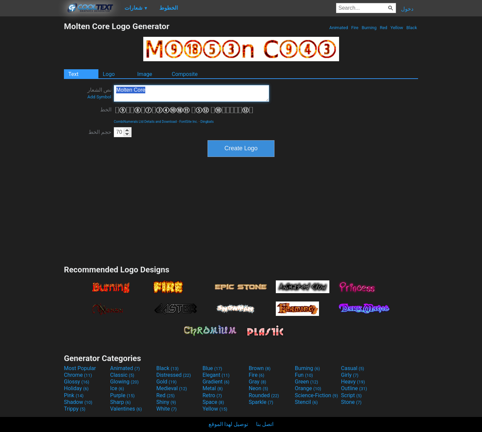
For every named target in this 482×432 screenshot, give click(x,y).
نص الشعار (99, 93)
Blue (212, 368)
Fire (354, 27)
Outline (354, 388)
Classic (122, 375)
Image (144, 74)
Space (213, 402)
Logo (109, 74)
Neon (258, 388)
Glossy (76, 381)
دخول (407, 9)
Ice (117, 388)
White (166, 409)
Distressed (173, 375)
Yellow (396, 27)
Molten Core (191, 93)
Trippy (74, 409)
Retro (212, 395)
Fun (304, 375)
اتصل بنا (264, 424)
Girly (349, 375)
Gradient (216, 381)
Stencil (306, 402)
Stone (351, 402)
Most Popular (80, 368)
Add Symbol (99, 96)
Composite (185, 74)
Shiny (166, 402)
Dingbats (207, 121)
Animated (338, 27)
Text (73, 74)
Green (306, 381)
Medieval (171, 388)
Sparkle (261, 402)
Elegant (216, 375)
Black (411, 27)
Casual (352, 368)
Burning (369, 27)
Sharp (120, 402)
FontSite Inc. (188, 121)
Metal (213, 388)
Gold (166, 381)
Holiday (76, 388)
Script (351, 395)
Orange (308, 388)
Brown (259, 368)
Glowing (124, 381)
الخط (105, 109)
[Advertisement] (32, 121)
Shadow (78, 402)
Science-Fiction (316, 395)
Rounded (264, 395)
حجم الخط (99, 132)
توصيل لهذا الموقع (228, 424)
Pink (74, 395)
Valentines (126, 409)
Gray (257, 381)
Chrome (78, 375)
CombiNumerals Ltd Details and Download (145, 121)
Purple (122, 395)
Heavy (353, 381)
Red (383, 27)
